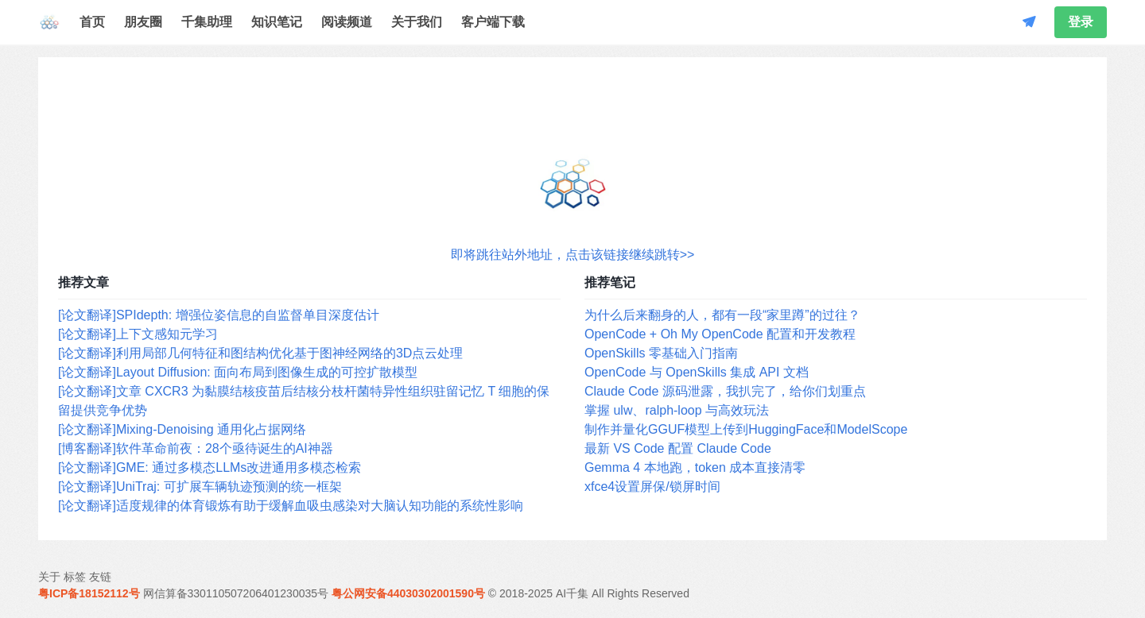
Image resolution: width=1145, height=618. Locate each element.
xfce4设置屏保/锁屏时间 (652, 486)
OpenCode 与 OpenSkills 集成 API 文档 (696, 372)
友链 (100, 576)
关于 (49, 576)
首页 (92, 22)
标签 (75, 576)
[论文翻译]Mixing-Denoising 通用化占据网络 (182, 429)
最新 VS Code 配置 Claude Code (677, 448)
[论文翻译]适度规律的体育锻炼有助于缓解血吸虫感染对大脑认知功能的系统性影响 (290, 505)
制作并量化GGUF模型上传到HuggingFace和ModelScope (745, 429)
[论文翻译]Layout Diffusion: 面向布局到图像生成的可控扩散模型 (237, 372)
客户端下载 (493, 22)
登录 (1080, 22)
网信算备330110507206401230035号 (236, 593)
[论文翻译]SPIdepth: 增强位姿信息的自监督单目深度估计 (218, 315)
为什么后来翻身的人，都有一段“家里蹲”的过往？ (722, 315)
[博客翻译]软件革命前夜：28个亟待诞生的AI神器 (195, 448)
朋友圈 (143, 22)
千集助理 (206, 22)
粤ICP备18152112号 (89, 593)
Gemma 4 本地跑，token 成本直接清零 (694, 467)
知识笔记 (276, 22)
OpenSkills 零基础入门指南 (661, 353)
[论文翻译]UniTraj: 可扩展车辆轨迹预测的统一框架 (200, 486)
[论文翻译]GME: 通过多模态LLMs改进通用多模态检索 (209, 467)
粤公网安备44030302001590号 (408, 593)
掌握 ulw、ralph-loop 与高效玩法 (676, 410)
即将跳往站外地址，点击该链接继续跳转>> (573, 254)
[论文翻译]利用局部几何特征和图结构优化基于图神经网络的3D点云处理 (260, 353)
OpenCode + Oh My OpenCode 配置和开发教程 (720, 334)
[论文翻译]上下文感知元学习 (138, 334)
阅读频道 (346, 22)
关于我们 (416, 22)
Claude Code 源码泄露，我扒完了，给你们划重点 (725, 391)
